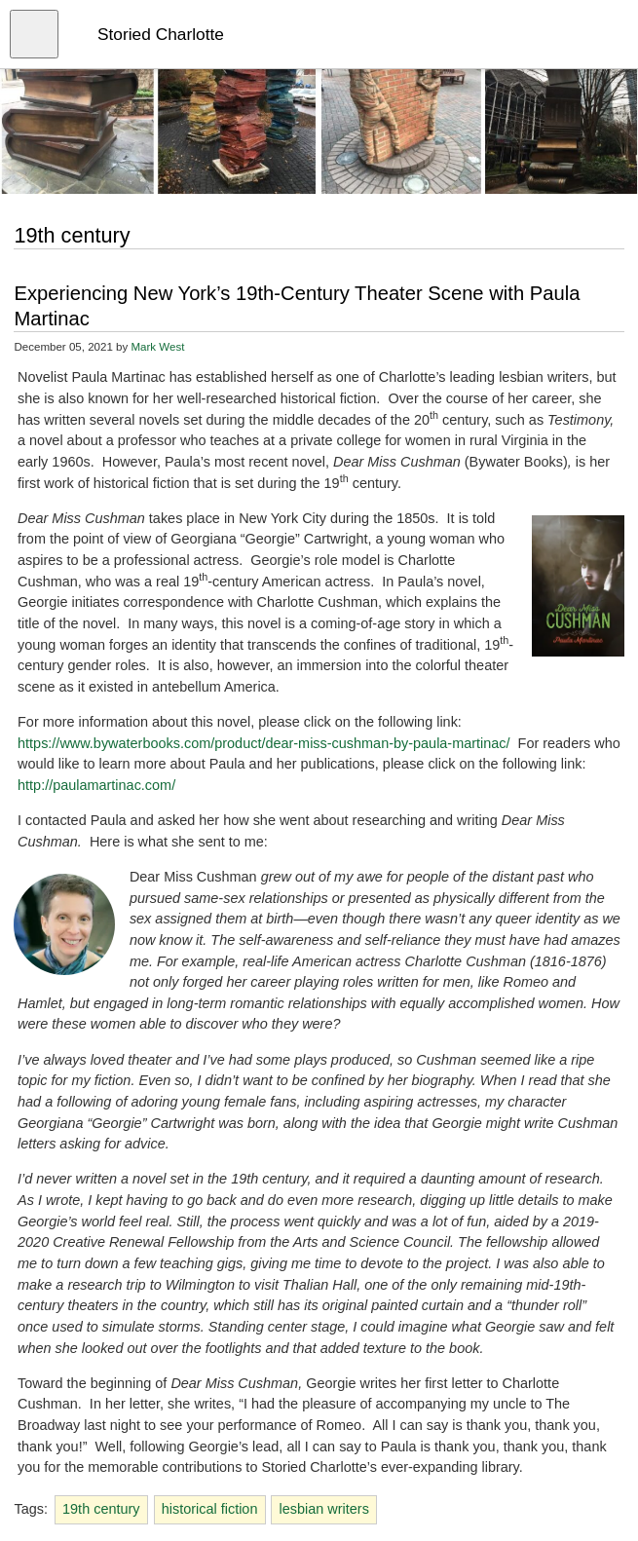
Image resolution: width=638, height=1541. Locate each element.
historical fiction (210, 1509)
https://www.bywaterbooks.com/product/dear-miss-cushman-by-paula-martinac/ (264, 743)
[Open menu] (34, 34)
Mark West (157, 347)
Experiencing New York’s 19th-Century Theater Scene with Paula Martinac (297, 305)
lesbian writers (324, 1509)
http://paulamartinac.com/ (96, 785)
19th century (100, 1509)
